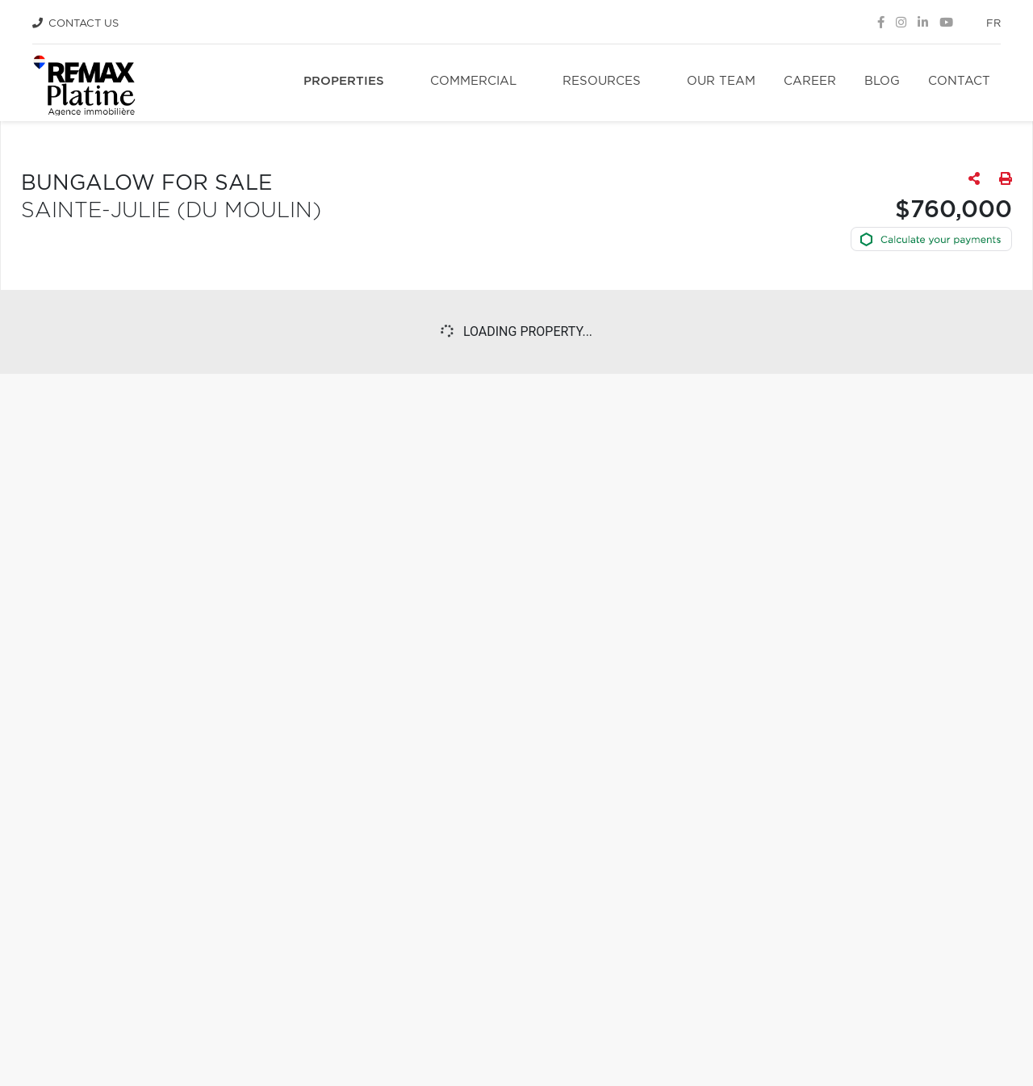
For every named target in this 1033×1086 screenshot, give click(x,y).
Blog (882, 81)
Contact (959, 81)
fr (993, 24)
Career (810, 81)
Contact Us (83, 24)
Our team (721, 81)
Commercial (473, 81)
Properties (343, 81)
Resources (602, 81)
